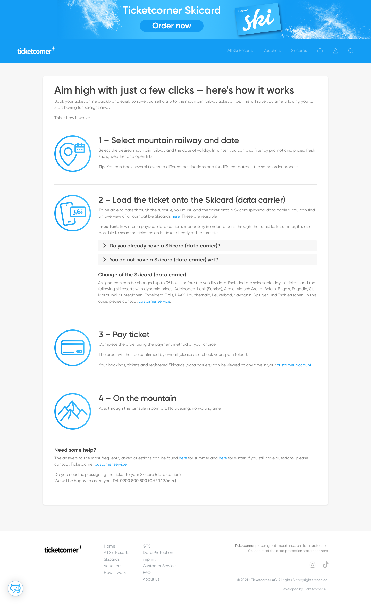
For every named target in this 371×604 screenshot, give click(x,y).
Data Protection (158, 552)
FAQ (147, 572)
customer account (294, 364)
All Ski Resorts (116, 552)
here (176, 216)
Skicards (112, 559)
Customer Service (159, 565)
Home (109, 546)
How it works (115, 572)
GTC (147, 546)
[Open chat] (15, 588)
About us (151, 579)
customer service (154, 301)
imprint (149, 559)
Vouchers (112, 565)
